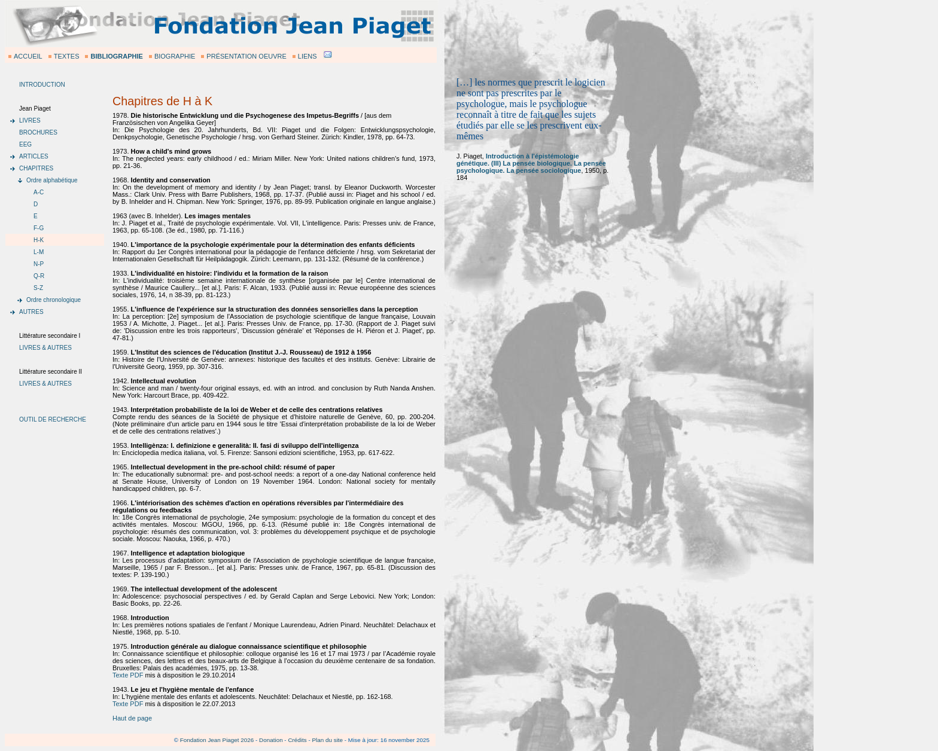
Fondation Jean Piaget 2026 (217, 740)
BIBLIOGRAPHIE (116, 56)
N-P (39, 264)
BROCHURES (38, 132)
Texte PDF (127, 675)
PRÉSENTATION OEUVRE (246, 56)
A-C (39, 192)
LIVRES (30, 120)
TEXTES (67, 56)
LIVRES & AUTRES (45, 347)
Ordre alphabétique (52, 180)
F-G (39, 228)
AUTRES (31, 312)
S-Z (38, 288)
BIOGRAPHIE (174, 56)
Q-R (39, 276)
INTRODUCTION (42, 84)
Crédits (297, 740)
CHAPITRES (36, 168)
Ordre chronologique (53, 300)
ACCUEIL (28, 56)
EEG (25, 144)
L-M (39, 252)
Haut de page (132, 718)
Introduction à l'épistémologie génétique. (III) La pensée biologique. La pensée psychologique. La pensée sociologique (531, 163)
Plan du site (327, 740)
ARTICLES (33, 156)
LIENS (307, 56)
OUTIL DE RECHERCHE (52, 419)
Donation (271, 740)
